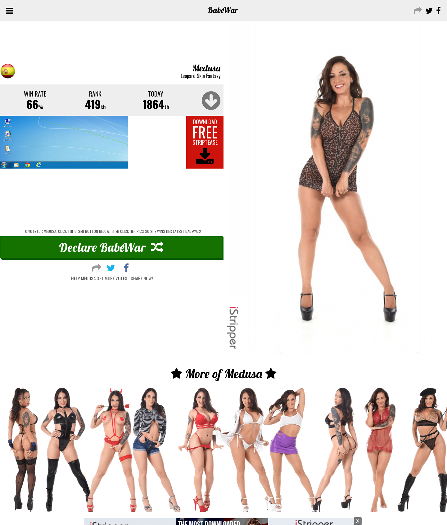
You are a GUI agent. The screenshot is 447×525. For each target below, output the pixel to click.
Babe (222, 10)
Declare (111, 247)
